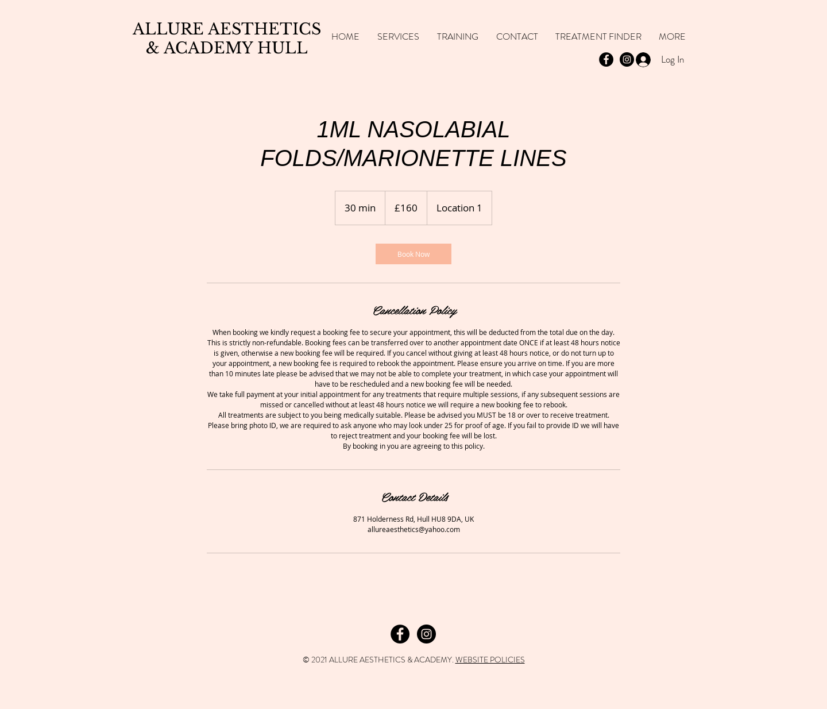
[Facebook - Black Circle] (606, 59)
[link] (413, 254)
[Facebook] (400, 634)
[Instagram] (426, 634)
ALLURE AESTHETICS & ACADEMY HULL (227, 38)
